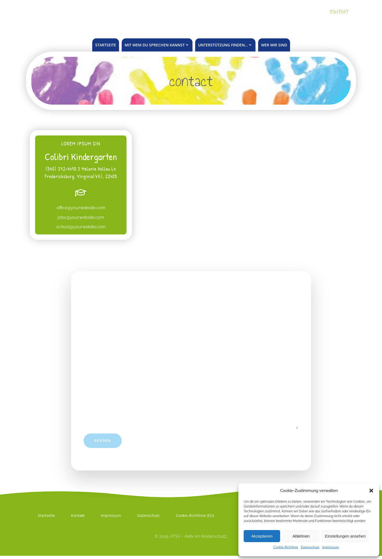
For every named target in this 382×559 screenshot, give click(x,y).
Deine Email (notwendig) (191, 339)
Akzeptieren (261, 536)
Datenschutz (310, 547)
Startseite (105, 44)
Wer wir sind (274, 44)
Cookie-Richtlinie (285, 547)
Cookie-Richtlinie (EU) (195, 518)
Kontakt (78, 518)
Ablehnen (300, 536)
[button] (371, 490)
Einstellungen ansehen (345, 536)
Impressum (330, 547)
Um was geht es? (191, 361)
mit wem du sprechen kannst (157, 44)
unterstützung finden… (225, 44)
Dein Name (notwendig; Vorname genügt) (191, 316)
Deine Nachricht (191, 403)
